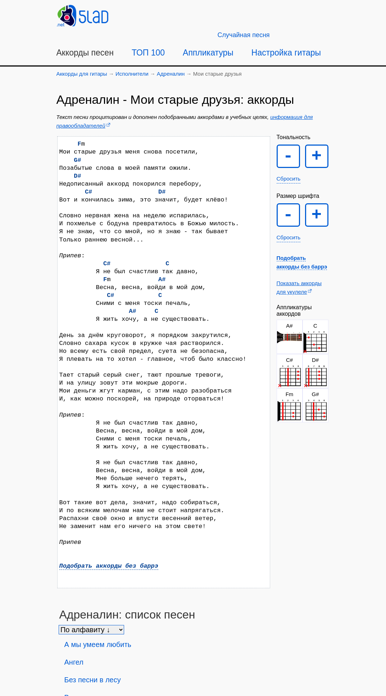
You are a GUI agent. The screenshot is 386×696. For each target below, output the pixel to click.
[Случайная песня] (244, 35)
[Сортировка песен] (91, 629)
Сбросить (289, 179)
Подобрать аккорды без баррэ (108, 566)
